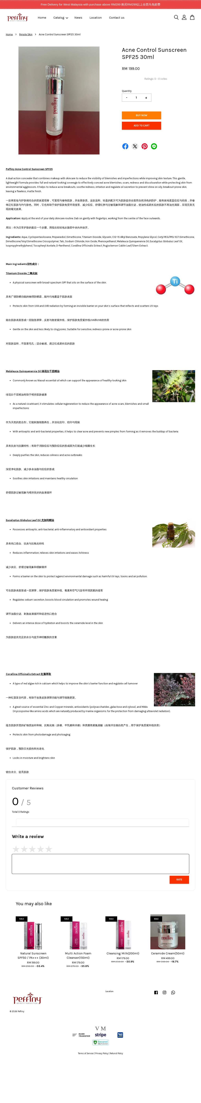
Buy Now (141, 115)
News (78, 17)
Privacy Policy (101, 1053)
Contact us (116, 17)
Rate (179, 879)
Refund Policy (116, 1053)
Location (96, 17)
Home (42, 17)
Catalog (60, 17)
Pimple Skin (25, 34)
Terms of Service (85, 1053)
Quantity (127, 90)
